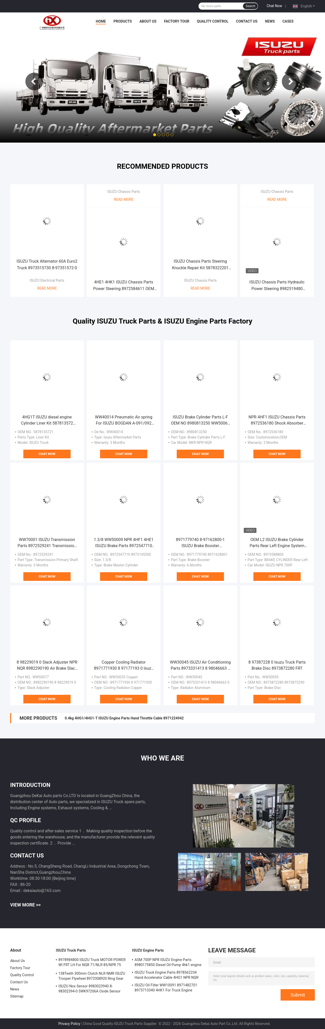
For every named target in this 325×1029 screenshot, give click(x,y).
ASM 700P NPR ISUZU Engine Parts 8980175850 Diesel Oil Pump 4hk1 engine (168, 962)
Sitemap (16, 996)
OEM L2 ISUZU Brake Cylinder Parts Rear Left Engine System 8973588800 (277, 543)
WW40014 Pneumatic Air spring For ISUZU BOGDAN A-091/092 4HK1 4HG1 (123, 420)
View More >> (25, 904)
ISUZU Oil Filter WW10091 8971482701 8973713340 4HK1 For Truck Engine (166, 987)
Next (291, 81)
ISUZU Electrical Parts (47, 280)
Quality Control (213, 21)
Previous (34, 81)
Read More (47, 288)
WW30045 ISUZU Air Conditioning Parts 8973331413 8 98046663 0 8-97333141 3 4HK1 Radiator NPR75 (200, 665)
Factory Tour (176, 21)
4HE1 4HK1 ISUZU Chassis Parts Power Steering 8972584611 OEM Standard (123, 286)
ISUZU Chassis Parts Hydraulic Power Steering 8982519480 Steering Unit (276, 286)
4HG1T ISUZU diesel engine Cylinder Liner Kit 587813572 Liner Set (47, 420)
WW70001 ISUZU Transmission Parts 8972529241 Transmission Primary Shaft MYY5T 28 (47, 543)
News (270, 21)
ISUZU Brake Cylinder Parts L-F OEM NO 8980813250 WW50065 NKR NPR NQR (200, 420)
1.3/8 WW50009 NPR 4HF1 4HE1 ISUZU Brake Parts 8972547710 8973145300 (123, 543)
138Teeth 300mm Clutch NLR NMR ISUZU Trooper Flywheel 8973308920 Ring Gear (91, 976)
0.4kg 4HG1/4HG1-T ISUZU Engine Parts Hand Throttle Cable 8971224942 (124, 718)
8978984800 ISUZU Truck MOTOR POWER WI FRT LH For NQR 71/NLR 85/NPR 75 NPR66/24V (92, 963)
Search (250, 6)
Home (101, 21)
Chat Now (274, 6)
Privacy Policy (69, 1024)
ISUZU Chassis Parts (123, 192)
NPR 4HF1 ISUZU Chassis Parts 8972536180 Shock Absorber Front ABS (277, 420)
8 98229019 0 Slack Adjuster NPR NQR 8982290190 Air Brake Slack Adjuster (47, 665)
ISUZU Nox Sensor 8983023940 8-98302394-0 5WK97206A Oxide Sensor (89, 988)
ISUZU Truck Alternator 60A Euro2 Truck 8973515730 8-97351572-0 (47, 264)
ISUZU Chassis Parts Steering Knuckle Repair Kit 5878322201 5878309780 (200, 265)
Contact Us (246, 21)
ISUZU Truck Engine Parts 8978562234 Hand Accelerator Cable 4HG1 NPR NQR (167, 975)
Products (122, 21)
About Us (147, 21)
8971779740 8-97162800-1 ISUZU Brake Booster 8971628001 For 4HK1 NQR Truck (200, 543)
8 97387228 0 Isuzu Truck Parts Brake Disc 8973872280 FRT (276, 665)
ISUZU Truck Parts (71, 950)
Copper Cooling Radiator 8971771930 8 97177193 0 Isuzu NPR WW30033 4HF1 (123, 665)
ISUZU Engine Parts (148, 950)
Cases (288, 21)
